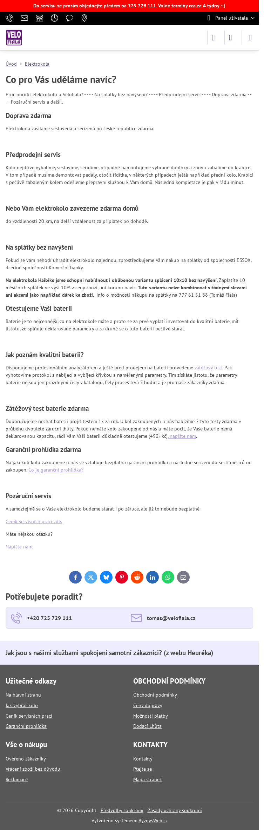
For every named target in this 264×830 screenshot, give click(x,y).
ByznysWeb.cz (153, 820)
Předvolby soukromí (122, 810)
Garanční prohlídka (26, 726)
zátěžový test (208, 367)
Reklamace (17, 779)
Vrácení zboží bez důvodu (33, 769)
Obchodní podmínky (155, 695)
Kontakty (143, 759)
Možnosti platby (150, 716)
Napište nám (19, 547)
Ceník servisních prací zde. (34, 521)
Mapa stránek (147, 779)
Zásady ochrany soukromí (175, 810)
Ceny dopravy (147, 705)
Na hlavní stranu (23, 695)
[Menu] (250, 38)
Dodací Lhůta (147, 726)
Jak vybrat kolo (22, 705)
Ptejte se (142, 769)
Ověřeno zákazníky (26, 759)
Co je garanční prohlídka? (55, 470)
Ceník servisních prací (29, 716)
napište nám (182, 436)
